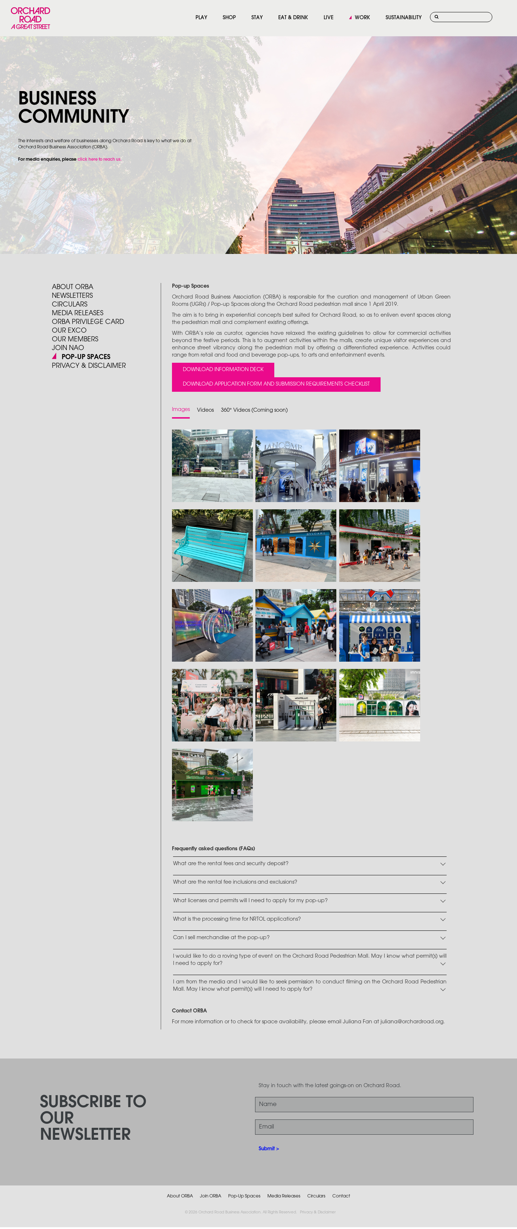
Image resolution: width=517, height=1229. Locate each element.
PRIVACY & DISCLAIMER (89, 366)
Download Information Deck (223, 369)
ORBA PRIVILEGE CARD (88, 322)
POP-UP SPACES (86, 357)
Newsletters (72, 296)
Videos (205, 410)
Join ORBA (210, 1196)
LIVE (328, 18)
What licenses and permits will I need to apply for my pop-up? (250, 901)
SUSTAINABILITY (404, 18)
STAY (257, 18)
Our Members (75, 339)
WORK (362, 18)
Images (181, 409)
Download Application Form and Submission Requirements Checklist (276, 384)
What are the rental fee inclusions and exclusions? (235, 882)
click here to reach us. (100, 159)
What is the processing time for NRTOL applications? (237, 919)
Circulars (69, 305)
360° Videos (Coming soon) (254, 410)
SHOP (229, 18)
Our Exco (69, 331)
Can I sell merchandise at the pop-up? (221, 938)
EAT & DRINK (293, 18)
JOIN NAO (68, 348)
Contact (341, 1196)
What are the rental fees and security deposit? (230, 864)
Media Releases (77, 313)
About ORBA (72, 287)
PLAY (201, 18)
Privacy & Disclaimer (318, 1212)
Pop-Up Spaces (244, 1196)
